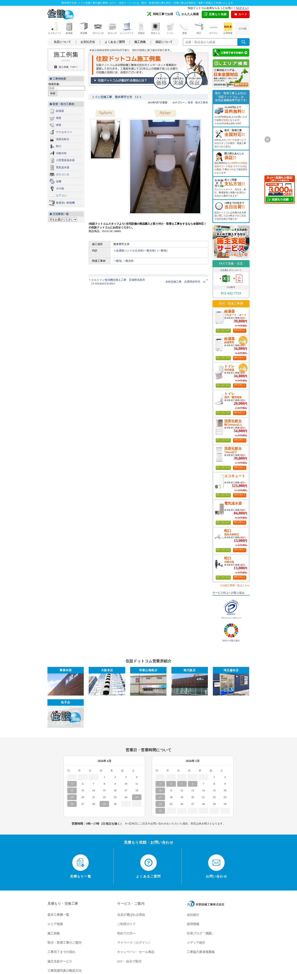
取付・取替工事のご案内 (64, 942)
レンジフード (127, 28)
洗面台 (141, 28)
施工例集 (140, 42)
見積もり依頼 (215, 14)
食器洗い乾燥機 (65, 202)
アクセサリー (64, 132)
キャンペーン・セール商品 (135, 952)
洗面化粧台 (62, 139)
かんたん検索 (187, 14)
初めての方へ (126, 933)
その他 (242, 28)
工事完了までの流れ (61, 952)
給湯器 (69, 28)
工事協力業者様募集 (201, 952)
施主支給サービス (59, 961)
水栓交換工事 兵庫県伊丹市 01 (185, 281)
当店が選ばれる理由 (131, 914)
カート (240, 14)
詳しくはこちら (223, 330)
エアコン (213, 28)
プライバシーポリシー (231, 618)
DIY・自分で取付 (129, 961)
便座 (184, 28)
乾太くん (155, 28)
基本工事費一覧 (58, 914)
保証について (164, 42)
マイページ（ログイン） (134, 942)
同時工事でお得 (160, 14)
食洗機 (83, 28)
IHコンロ (112, 28)
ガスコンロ (98, 28)
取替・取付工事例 (198, 102)
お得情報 (227, 28)
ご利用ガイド (126, 924)
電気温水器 (62, 167)
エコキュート (54, 28)
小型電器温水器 (65, 160)
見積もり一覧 (80, 866)
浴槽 (58, 181)
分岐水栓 (61, 153)
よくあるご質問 (115, 42)
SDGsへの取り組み (231, 640)
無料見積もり (239, 330)
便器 (58, 117)
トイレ (170, 28)
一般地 (117, 260)
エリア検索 (55, 924)
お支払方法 (87, 42)
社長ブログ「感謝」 (201, 933)
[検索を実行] (244, 42)
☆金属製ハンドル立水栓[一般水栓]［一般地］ (141, 250)
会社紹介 (193, 914)
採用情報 (193, 924)
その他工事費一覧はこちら (235, 585)
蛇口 (199, 28)
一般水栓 (128, 260)
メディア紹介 (196, 942)
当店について (62, 42)
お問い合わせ (216, 866)
